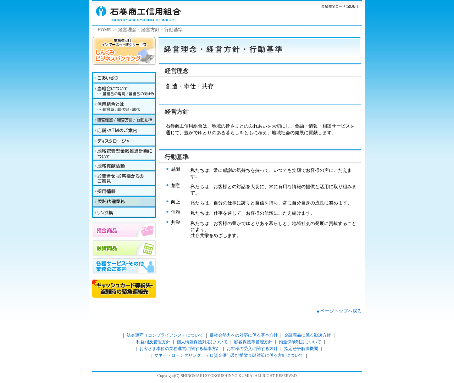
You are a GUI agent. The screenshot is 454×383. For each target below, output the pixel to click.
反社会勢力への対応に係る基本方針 (244, 335)
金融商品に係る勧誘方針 (307, 335)
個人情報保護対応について (202, 342)
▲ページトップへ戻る (339, 311)
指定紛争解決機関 (301, 349)
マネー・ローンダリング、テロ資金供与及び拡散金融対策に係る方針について (228, 355)
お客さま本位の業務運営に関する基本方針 (179, 349)
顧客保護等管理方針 (253, 342)
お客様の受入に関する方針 (252, 349)
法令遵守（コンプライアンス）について (165, 335)
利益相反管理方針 (153, 342)
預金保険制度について (300, 342)
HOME (104, 29)
